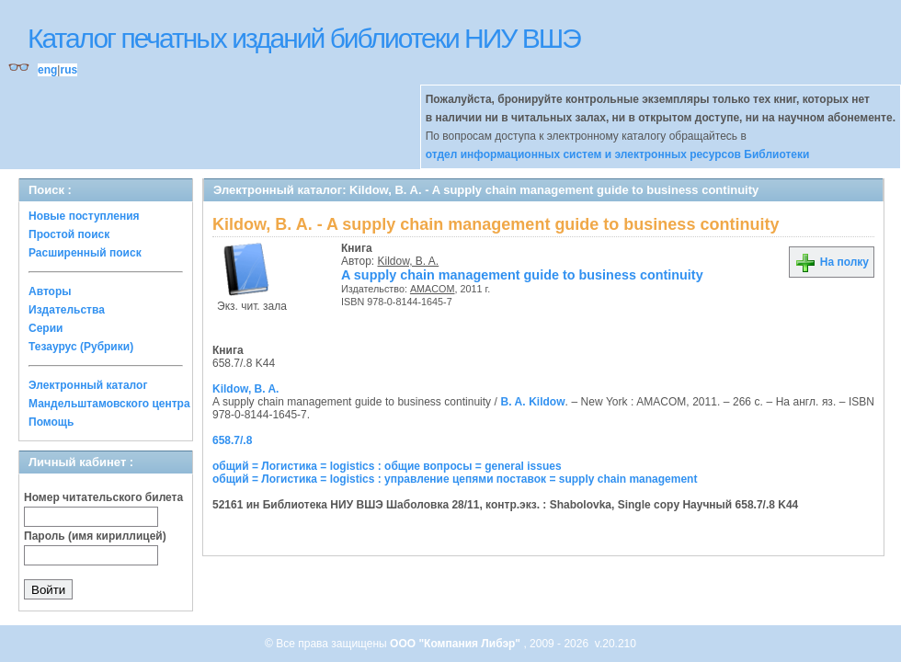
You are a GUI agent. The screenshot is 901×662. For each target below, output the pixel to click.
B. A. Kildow (533, 401)
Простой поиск (69, 234)
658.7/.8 (232, 440)
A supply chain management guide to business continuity (522, 275)
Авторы (50, 291)
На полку (831, 262)
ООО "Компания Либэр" (456, 643)
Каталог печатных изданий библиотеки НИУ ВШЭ (304, 38)
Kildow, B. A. (408, 261)
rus (68, 69)
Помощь (51, 422)
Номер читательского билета (103, 497)
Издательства (67, 309)
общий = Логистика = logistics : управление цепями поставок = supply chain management (454, 479)
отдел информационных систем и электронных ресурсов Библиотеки (618, 154)
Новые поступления (84, 216)
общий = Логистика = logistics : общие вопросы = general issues (387, 466)
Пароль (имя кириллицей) (95, 536)
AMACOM (432, 288)
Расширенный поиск (85, 252)
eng (47, 69)
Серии (46, 328)
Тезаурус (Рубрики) (81, 346)
